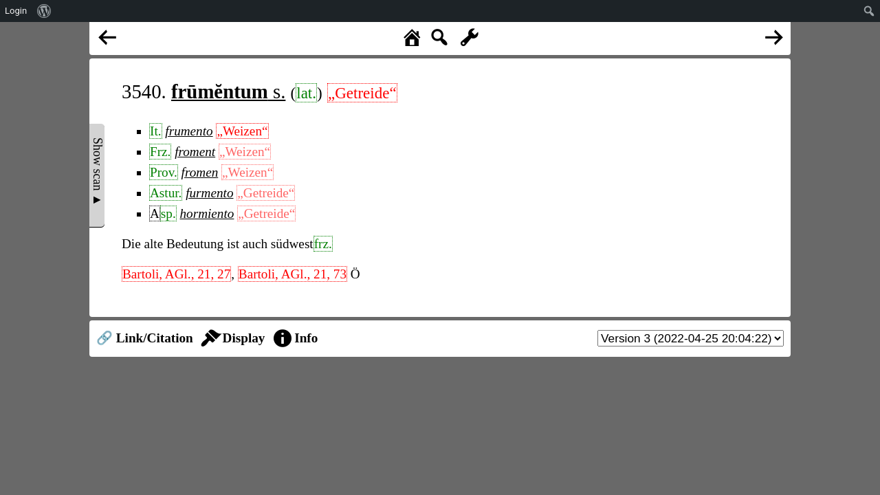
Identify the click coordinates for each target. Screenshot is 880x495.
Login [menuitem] (16, 11)
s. (228, 91)
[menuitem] (44, 11)
